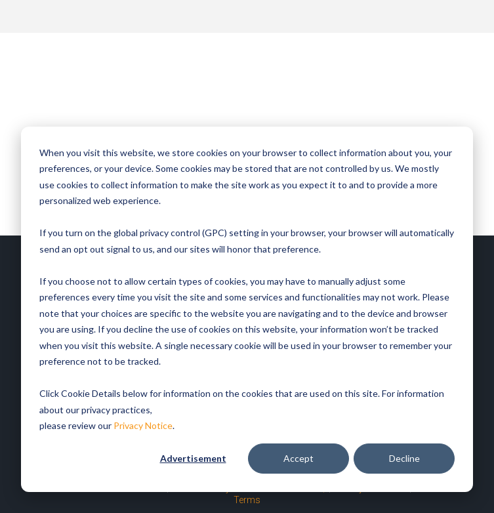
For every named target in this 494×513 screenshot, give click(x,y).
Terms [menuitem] (247, 500)
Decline (404, 458)
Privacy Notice (143, 425)
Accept (298, 458)
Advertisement (193, 458)
